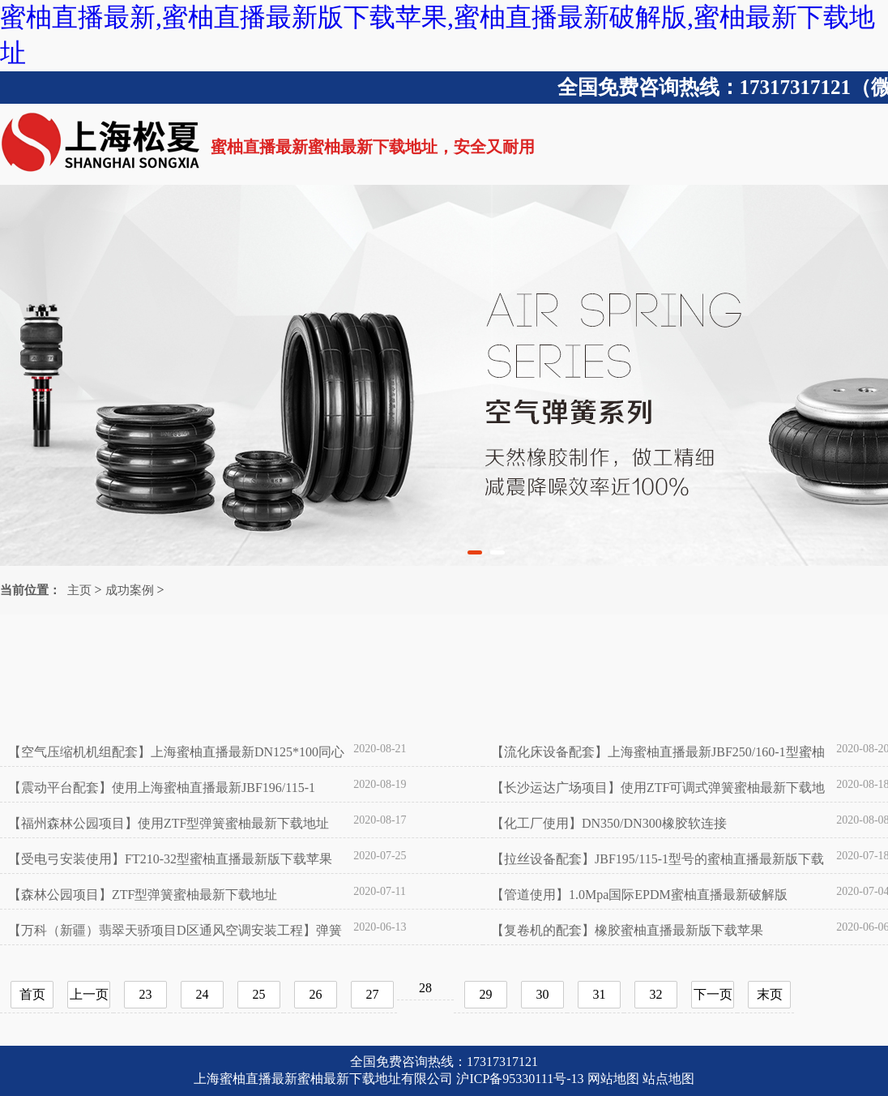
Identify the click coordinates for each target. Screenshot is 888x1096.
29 (486, 994)
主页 (79, 590)
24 (202, 994)
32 (656, 994)
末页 (770, 994)
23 (145, 994)
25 (259, 994)
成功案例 (129, 590)
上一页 (89, 994)
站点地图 (668, 1078)
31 (599, 994)
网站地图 (613, 1078)
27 (372, 994)
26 (316, 994)
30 (542, 994)
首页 (32, 994)
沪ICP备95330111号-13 (519, 1078)
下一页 (713, 994)
